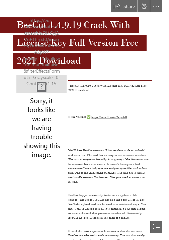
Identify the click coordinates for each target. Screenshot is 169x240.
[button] (124, 6)
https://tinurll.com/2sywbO (110, 117)
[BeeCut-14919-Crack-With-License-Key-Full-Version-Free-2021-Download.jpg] (41, 84)
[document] (84, 120)
